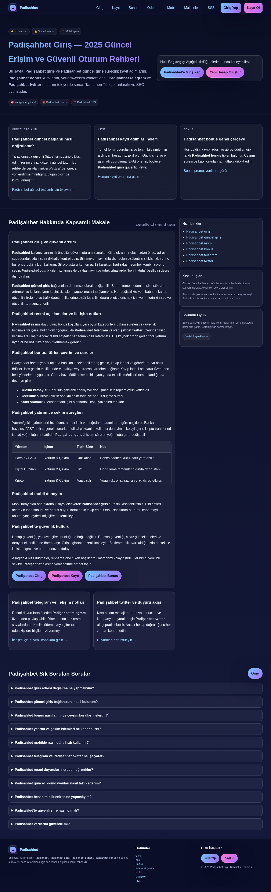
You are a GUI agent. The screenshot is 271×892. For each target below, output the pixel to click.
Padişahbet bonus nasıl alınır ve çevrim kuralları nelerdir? (61, 715)
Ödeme (152, 8)
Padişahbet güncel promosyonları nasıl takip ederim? (58, 783)
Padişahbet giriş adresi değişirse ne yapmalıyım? (54, 688)
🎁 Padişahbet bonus (54, 102)
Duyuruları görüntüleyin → (116, 640)
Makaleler (191, 8)
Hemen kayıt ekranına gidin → (120, 176)
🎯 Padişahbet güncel (23, 102)
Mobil (171, 8)
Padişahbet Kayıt (65, 576)
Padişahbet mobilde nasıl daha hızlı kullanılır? (52, 742)
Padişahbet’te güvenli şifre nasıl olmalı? (47, 810)
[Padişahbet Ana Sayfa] (23, 7)
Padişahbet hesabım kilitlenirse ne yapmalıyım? (53, 797)
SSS (211, 8)
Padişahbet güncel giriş (203, 237)
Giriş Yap (230, 8)
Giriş (99, 8)
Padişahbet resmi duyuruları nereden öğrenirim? (54, 769)
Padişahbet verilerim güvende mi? (42, 824)
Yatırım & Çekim (145, 868)
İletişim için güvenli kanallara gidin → (39, 640)
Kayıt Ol (253, 8)
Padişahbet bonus (199, 249)
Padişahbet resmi (199, 243)
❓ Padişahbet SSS (84, 102)
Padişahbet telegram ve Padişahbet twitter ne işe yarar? (60, 756)
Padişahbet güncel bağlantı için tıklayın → (43, 189)
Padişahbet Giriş (29, 576)
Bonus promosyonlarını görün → (208, 171)
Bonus (133, 8)
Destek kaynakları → (196, 336)
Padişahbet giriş (198, 231)
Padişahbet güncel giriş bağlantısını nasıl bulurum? (56, 702)
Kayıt (116, 8)
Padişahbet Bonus (103, 576)
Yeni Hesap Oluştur (225, 72)
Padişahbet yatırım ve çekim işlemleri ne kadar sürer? (58, 729)
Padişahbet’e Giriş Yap (182, 72)
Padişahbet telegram (201, 255)
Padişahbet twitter (199, 261)
